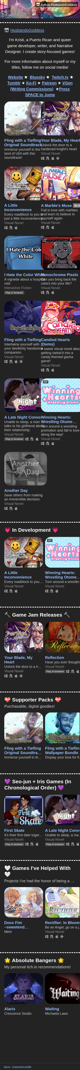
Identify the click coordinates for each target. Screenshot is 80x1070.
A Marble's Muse (56, 205)
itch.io (7, 1066)
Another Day (16, 490)
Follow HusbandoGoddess (56, 4)
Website (15, 77)
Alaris (9, 1009)
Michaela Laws (56, 1013)
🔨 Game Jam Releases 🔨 (37, 615)
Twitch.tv (60, 77)
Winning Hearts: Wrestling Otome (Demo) (56, 421)
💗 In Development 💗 (31, 530)
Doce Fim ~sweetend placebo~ (14, 927)
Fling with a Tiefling (22, 340)
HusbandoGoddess (27, 30)
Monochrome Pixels (59, 275)
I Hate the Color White (24, 275)
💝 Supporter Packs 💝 (32, 700)
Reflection (54, 657)
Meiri (8, 932)
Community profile (21, 1066)
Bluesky (37, 77)
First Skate (14, 830)
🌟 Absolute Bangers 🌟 (34, 960)
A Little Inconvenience (18, 207)
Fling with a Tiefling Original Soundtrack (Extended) (23, 145)
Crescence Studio (17, 1013)
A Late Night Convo (22, 417)
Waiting (52, 1009)
